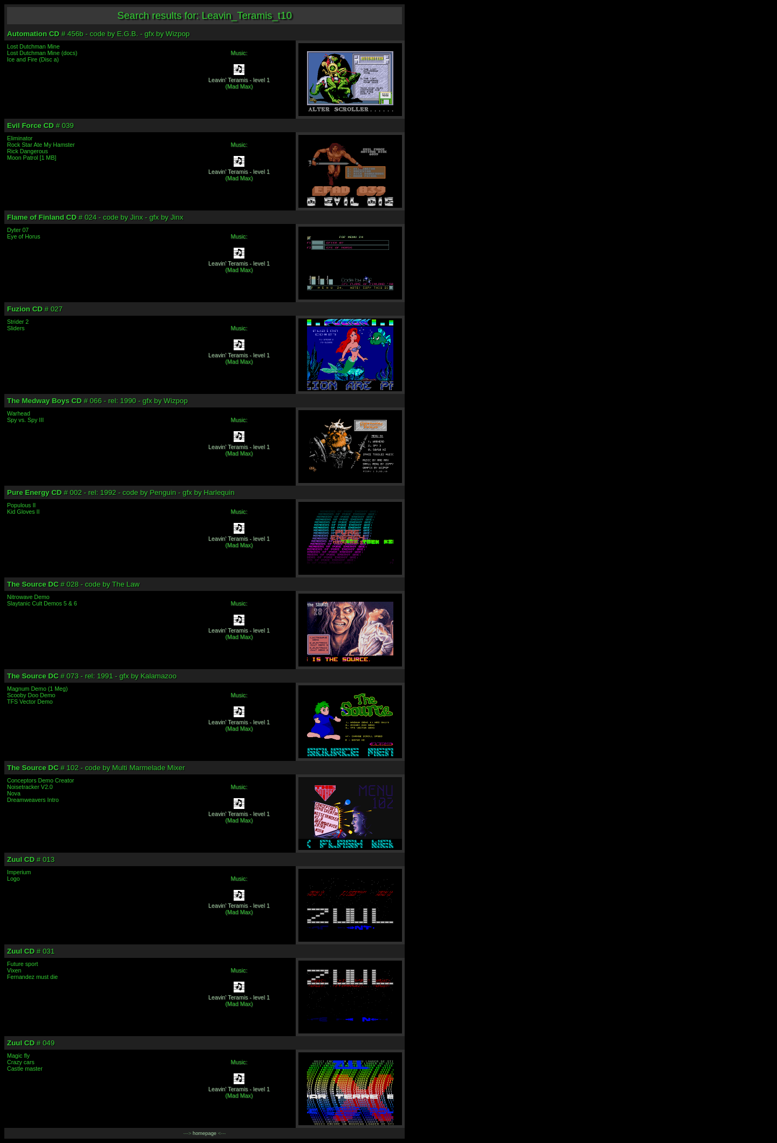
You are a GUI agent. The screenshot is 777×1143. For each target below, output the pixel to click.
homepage (204, 1133)
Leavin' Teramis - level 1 (239, 80)
